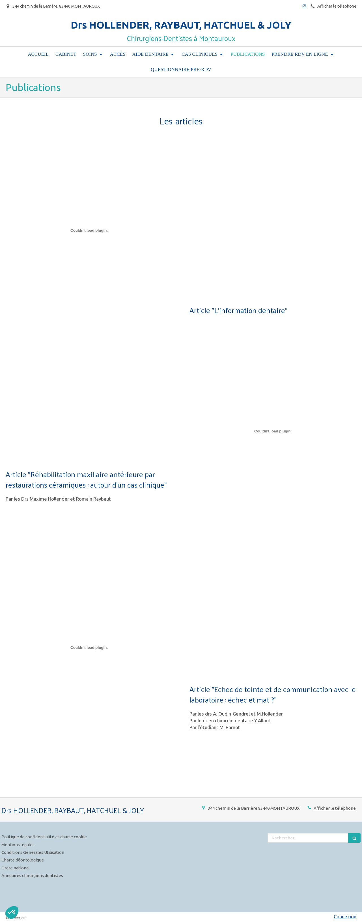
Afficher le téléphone (336, 6)
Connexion (345, 916)
